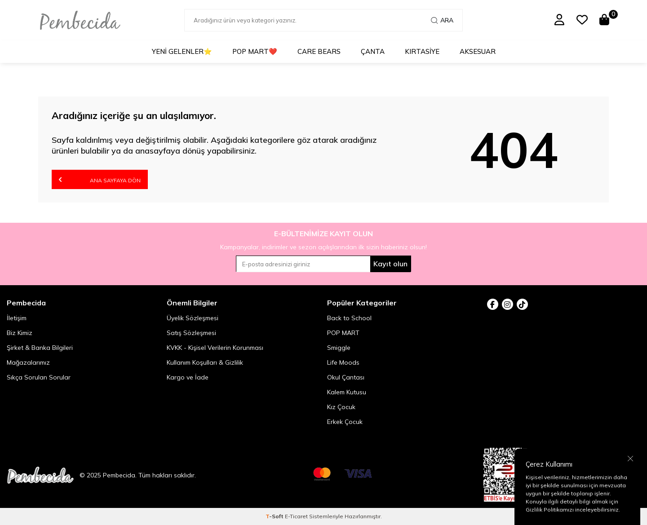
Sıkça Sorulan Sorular (39, 377)
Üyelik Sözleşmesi (192, 318)
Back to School (349, 318)
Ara (442, 20)
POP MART (343, 333)
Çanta (373, 51)
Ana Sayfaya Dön (100, 179)
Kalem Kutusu (346, 392)
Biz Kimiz (19, 333)
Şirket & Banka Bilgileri (40, 348)
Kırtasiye (422, 51)
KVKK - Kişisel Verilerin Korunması (215, 348)
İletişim (17, 318)
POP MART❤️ (254, 51)
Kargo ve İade (187, 377)
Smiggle (338, 348)
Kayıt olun (390, 263)
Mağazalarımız (28, 362)
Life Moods (343, 362)
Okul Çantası (345, 377)
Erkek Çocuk (345, 422)
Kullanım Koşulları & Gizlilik (205, 362)
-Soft (275, 516)
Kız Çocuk (341, 407)
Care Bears (319, 51)
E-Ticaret (296, 516)
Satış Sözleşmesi (191, 333)
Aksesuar (478, 51)
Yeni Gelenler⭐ (182, 51)
